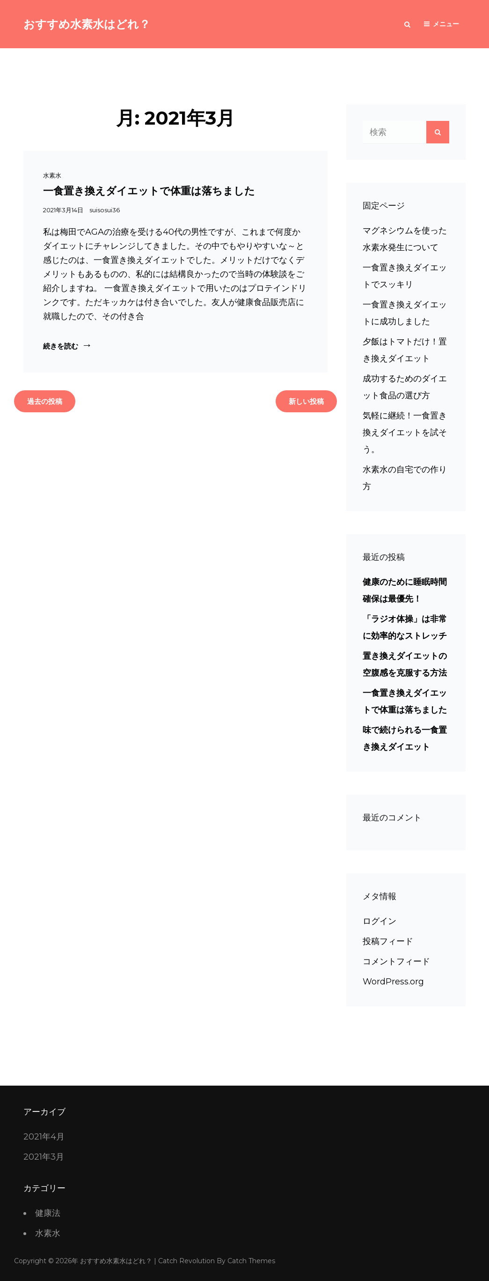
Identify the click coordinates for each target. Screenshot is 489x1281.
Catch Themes (251, 1261)
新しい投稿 (306, 401)
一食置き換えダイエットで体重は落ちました (149, 191)
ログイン (379, 921)
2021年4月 (44, 1137)
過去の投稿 (44, 401)
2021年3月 (43, 1157)
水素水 (52, 175)
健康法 (47, 1213)
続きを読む (64, 345)
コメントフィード (396, 961)
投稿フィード (388, 941)
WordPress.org (393, 981)
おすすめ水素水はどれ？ (86, 24)
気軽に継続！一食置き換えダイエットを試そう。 (405, 432)
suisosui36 (104, 210)
